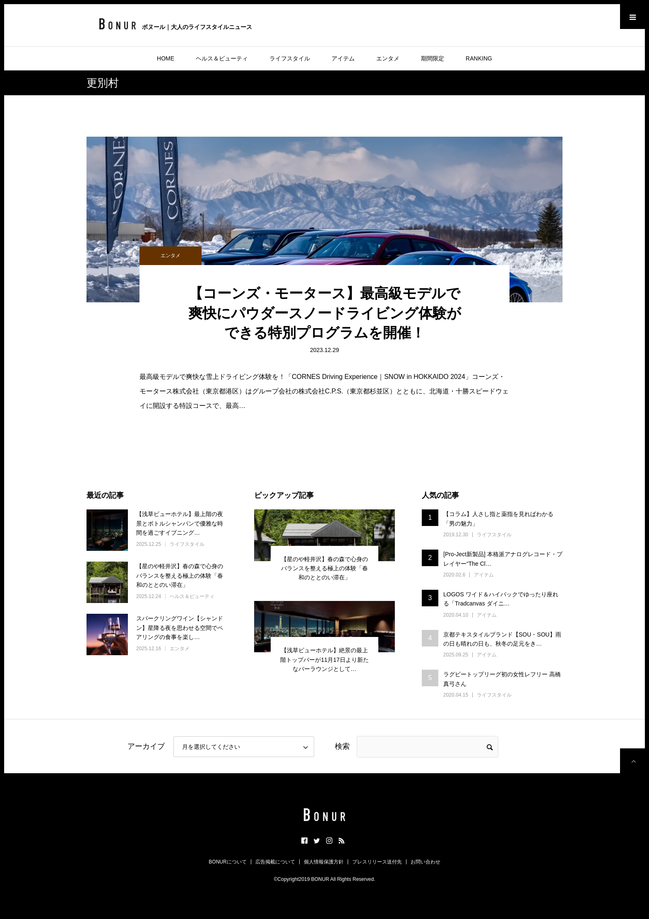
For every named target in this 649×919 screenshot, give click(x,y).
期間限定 (432, 58)
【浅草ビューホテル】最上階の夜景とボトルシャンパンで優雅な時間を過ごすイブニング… (179, 523)
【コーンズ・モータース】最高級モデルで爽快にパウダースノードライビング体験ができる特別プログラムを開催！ (324, 312)
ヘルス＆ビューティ (222, 58)
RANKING (479, 58)
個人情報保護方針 (324, 861)
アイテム (343, 58)
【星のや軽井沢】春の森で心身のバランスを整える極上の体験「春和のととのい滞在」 (179, 575)
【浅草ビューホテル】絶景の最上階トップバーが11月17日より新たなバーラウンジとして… (324, 659)
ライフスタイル (289, 58)
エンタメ (387, 58)
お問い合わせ (425, 861)
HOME (165, 58)
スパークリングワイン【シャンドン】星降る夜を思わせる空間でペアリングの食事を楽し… (179, 627)
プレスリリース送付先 (377, 861)
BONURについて (227, 861)
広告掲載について (275, 861)
